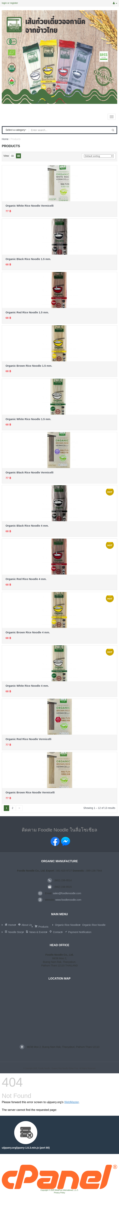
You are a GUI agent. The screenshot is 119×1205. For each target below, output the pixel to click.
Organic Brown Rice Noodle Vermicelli (30, 792)
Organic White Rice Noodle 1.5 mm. (28, 419)
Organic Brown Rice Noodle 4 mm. (28, 632)
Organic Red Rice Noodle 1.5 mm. (27, 312)
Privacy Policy (59, 1193)
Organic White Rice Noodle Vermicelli (30, 205)
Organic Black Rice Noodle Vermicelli (29, 472)
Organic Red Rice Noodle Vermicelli (28, 739)
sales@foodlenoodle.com (67, 893)
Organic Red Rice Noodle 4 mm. (26, 578)
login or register (10, 3)
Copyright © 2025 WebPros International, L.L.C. (60, 1190)
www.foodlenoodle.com (68, 899)
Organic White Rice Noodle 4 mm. (27, 685)
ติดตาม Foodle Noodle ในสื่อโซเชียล (59, 830)
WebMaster (71, 1102)
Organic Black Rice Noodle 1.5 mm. (28, 259)
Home (5, 139)
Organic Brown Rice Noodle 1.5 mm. (29, 365)
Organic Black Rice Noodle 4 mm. (27, 525)
